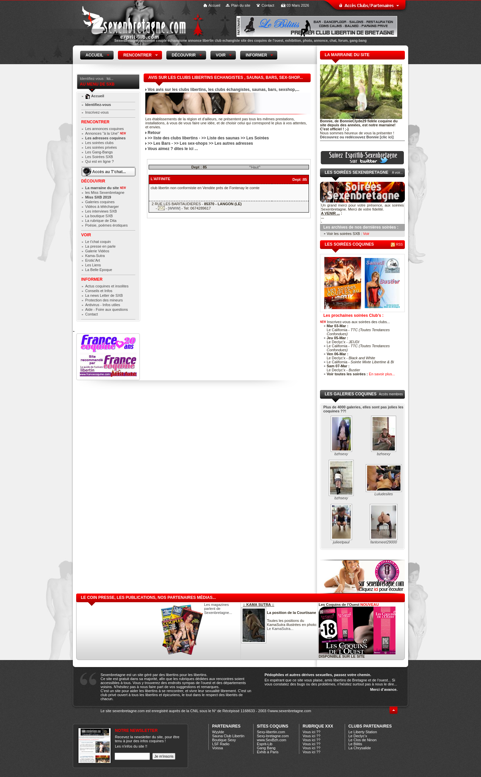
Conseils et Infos (98, 291)
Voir (86, 235)
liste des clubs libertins (175, 138)
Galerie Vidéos (97, 251)
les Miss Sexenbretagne (104, 192)
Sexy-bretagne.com (273, 736)
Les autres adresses (233, 143)
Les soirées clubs (99, 143)
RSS (396, 244)
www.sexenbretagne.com (290, 711)
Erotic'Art (92, 260)
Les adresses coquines (105, 138)
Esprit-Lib (264, 744)
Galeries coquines (100, 202)
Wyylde (218, 732)
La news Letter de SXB (104, 295)
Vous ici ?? (311, 732)
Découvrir (93, 181)
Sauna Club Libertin (228, 736)
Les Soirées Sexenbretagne (356, 172)
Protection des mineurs (104, 300)
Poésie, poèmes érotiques (106, 225)
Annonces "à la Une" (105, 133)
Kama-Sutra (95, 256)
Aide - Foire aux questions (106, 309)
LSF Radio (220, 744)
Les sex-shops (193, 143)
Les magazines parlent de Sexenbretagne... (218, 609)
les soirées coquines (349, 244)
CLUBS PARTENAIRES (370, 726)
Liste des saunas (223, 138)
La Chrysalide (359, 748)
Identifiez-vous (98, 105)
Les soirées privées (101, 147)
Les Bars (161, 143)
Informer (92, 279)
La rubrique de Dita (101, 221)
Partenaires (226, 726)
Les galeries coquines (350, 394)
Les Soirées (258, 138)
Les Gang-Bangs (99, 152)
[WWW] (174, 208)
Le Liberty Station (362, 732)
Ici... (110, 79)
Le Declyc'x (357, 736)
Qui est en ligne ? (99, 161)
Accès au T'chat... (109, 171)
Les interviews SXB (101, 211)
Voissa (217, 748)
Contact (268, 5)
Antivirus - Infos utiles (102, 305)
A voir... (397, 172)
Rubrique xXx (318, 726)
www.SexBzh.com (271, 740)
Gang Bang (266, 748)
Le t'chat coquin (98, 242)
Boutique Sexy (224, 740)
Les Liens (93, 265)
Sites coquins (272, 726)
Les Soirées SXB (99, 157)
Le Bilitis (355, 744)
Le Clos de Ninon (362, 740)
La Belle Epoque (98, 270)
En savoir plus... (382, 374)
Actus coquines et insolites (107, 286)
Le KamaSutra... (280, 629)
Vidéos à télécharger (102, 207)
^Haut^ (255, 167)
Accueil (214, 5)
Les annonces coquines (104, 129)
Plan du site (240, 5)
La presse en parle (100, 246)
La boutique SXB (99, 216)
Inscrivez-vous (97, 112)
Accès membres (391, 394)
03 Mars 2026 (298, 5)
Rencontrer (95, 122)
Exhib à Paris (268, 752)
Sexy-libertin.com (271, 732)
